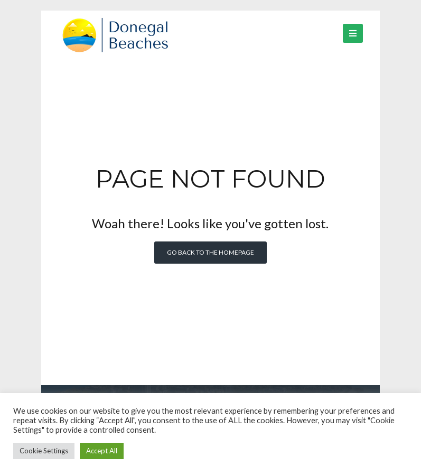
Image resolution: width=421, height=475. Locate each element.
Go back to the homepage (210, 252)
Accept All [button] (101, 450)
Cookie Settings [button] (44, 450)
